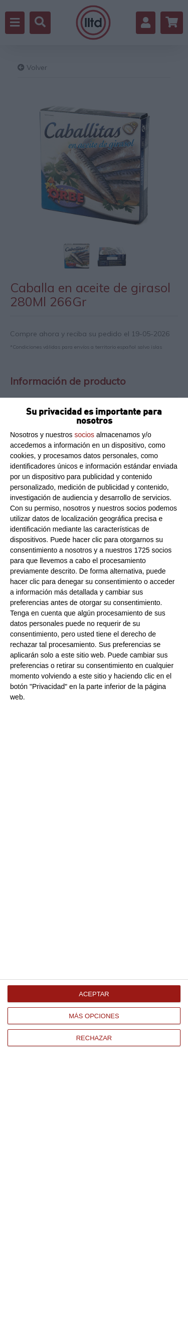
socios (84, 434)
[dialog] (94, 861)
